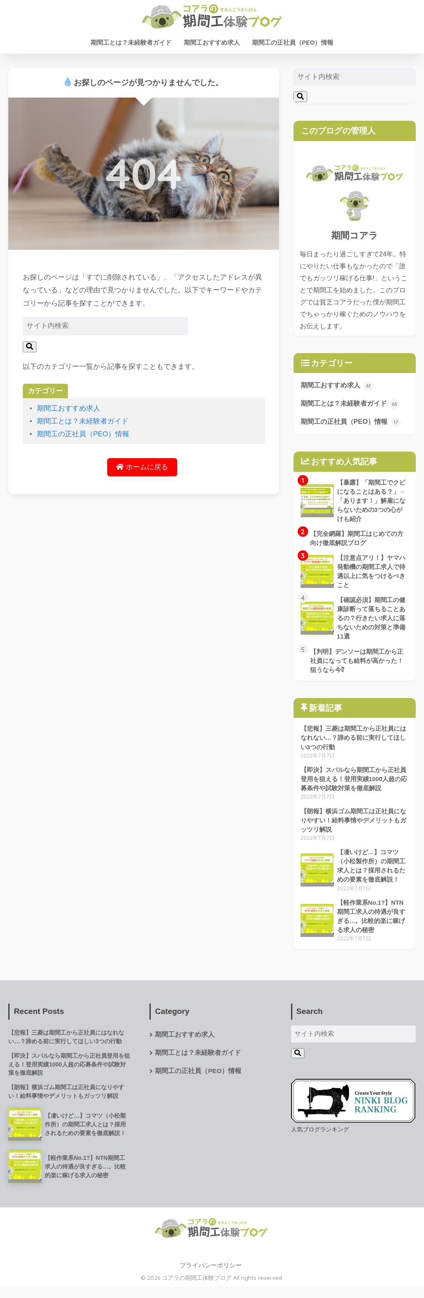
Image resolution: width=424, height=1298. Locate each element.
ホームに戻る (142, 467)
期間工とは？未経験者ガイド (131, 42)
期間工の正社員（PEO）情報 (293, 42)
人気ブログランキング (320, 1139)
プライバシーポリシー (211, 1277)
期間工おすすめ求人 (212, 42)
